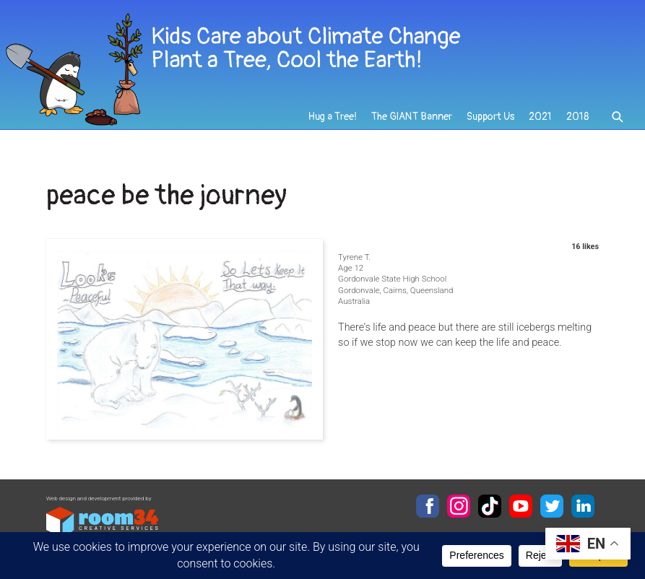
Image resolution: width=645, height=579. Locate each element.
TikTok (489, 506)
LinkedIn (582, 506)
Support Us (490, 116)
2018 (577, 116)
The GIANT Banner (411, 116)
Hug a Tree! (332, 116)
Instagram (458, 506)
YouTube (520, 506)
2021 (540, 116)
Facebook (427, 506)
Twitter (551, 506)
